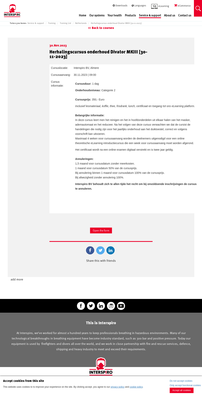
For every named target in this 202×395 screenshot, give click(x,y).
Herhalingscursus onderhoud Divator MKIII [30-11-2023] (116, 23)
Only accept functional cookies (185, 385)
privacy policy (117, 387)
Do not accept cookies (181, 381)
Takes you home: (18, 23)
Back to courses (103, 28)
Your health (115, 15)
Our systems (96, 15)
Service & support (150, 15)
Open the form (101, 230)
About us (169, 15)
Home (82, 15)
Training (52, 23)
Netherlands (81, 23)
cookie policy (136, 387)
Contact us (184, 15)
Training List (65, 23)
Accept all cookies (181, 390)
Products (130, 15)
